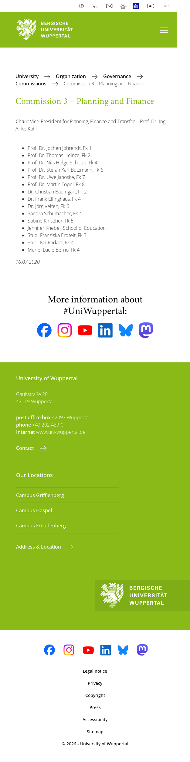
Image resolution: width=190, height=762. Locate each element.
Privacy (95, 683)
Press (95, 707)
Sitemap (95, 731)
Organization (71, 76)
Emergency (123, 6)
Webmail (110, 6)
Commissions (31, 83)
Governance (117, 76)
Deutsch (152, 6)
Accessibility (95, 719)
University (27, 76)
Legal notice (95, 671)
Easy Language (137, 6)
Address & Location (39, 546)
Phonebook (96, 6)
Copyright (95, 695)
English (167, 6)
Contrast (83, 6)
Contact (25, 448)
